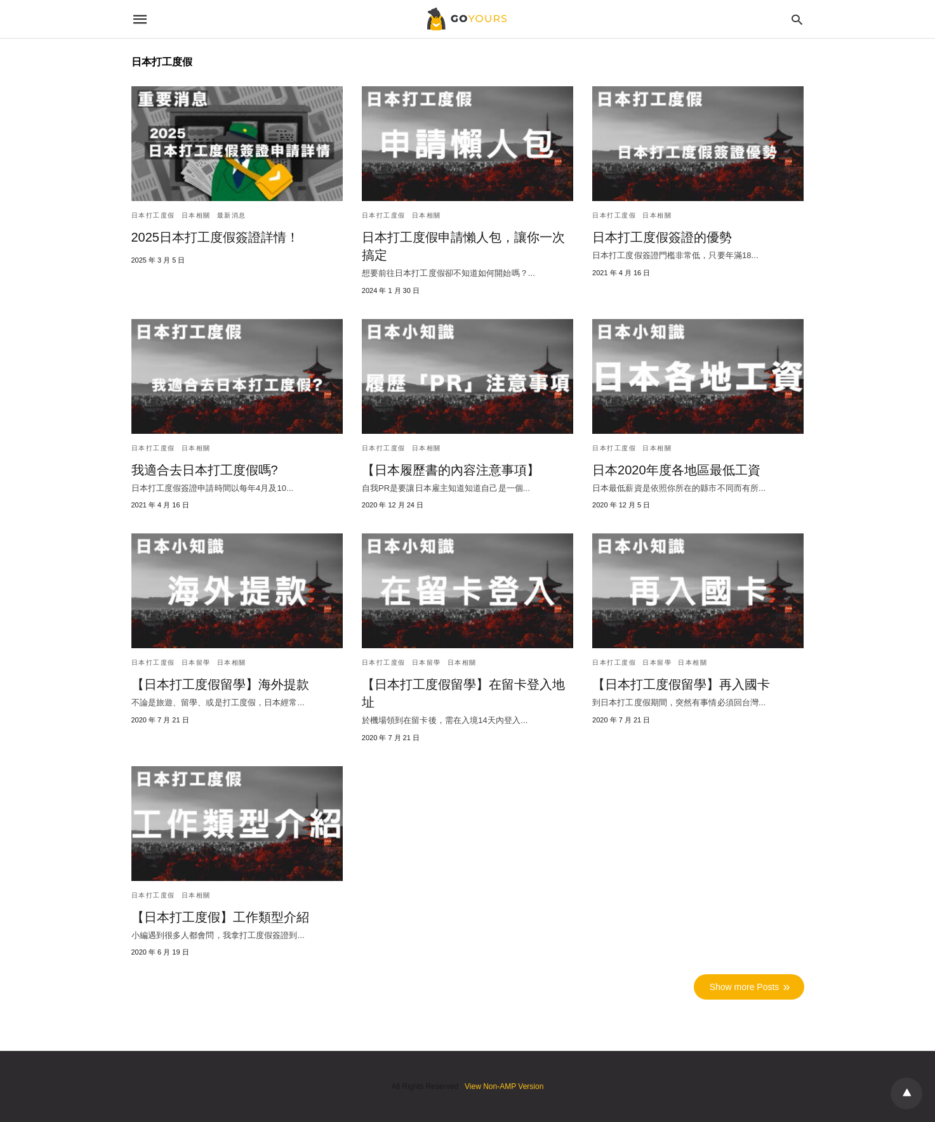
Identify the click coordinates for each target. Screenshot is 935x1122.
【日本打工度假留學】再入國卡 (681, 684)
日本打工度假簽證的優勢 (662, 237)
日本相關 (196, 215)
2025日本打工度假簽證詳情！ (215, 237)
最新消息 (231, 215)
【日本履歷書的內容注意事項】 (451, 470)
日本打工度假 (153, 215)
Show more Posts (744, 987)
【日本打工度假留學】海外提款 (220, 684)
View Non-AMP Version (504, 1086)
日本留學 (196, 662)
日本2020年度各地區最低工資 (676, 470)
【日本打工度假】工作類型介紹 (220, 917)
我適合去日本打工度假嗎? (204, 470)
